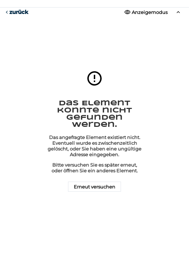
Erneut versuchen (94, 187)
